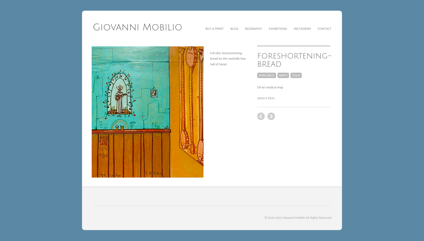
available (266, 75)
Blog (234, 28)
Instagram (302, 28)
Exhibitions (278, 28)
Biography (253, 28)
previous (271, 116)
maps (283, 75)
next (261, 116)
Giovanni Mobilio (137, 27)
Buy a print (215, 28)
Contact (324, 28)
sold (296, 75)
